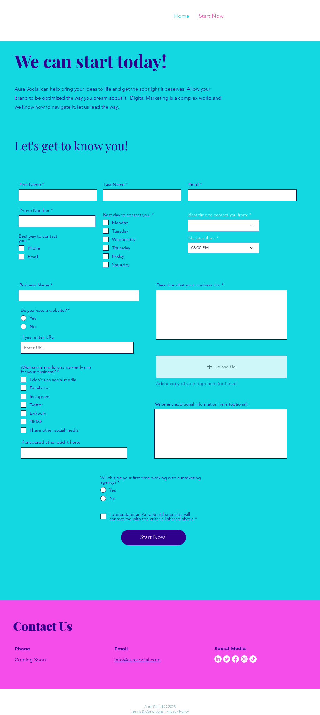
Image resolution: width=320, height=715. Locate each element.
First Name (30, 184)
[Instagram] (244, 659)
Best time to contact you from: (218, 215)
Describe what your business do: (188, 285)
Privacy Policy (177, 711)
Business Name (34, 285)
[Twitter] (226, 659)
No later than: (202, 238)
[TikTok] (253, 659)
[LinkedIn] (218, 659)
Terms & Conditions (147, 711)
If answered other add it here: (50, 442)
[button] (221, 367)
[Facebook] (235, 659)
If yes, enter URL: (38, 337)
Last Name (114, 184)
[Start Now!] (153, 537)
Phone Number (34, 210)
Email (193, 184)
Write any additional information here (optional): (202, 404)
